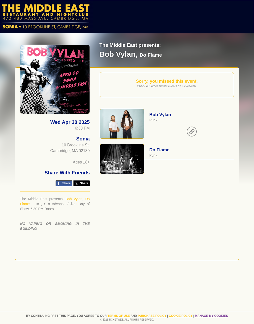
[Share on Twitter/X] (81, 183)
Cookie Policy (181, 316)
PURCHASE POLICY (152, 316)
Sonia (83, 138)
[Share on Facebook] (64, 183)
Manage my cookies (211, 316)
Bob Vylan (73, 199)
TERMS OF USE (118, 316)
